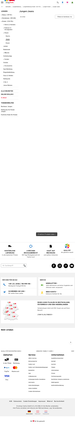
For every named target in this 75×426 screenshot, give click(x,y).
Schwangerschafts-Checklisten (36, 379)
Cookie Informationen (34, 391)
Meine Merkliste (32, 388)
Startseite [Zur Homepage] (8, 6)
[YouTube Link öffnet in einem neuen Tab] (72, 266)
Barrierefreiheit (59, 401)
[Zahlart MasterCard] (15, 369)
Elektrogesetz (55, 382)
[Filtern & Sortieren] (64, 17)
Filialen (53, 367)
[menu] (2, 2)
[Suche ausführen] (24, 265)
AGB (10, 401)
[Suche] (11, 265)
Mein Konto (31, 382)
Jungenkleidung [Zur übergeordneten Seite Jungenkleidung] (16, 6)
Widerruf (50, 401)
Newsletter (31, 370)
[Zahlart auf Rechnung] (16, 360)
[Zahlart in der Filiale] (7, 360)
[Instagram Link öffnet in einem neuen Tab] (60, 266)
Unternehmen (55, 370)
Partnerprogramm (56, 376)
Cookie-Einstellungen (30, 401)
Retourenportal (32, 361)
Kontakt (53, 361)
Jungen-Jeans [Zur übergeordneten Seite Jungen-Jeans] (56, 6)
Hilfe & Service (32, 358)
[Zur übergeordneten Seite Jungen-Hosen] (2, 6)
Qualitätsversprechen (57, 358)
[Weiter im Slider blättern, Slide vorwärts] (70, 342)
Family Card (31, 364)
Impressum (41, 401)
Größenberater (32, 376)
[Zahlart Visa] (6, 377)
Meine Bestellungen (33, 385)
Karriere (53, 364)
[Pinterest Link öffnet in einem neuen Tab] (66, 266)
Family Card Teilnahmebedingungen (38, 367)
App (29, 373)
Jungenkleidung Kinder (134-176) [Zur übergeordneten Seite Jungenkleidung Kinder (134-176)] (32, 6)
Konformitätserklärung (57, 385)
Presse (53, 373)
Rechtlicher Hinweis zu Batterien (60, 379)
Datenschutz (18, 401)
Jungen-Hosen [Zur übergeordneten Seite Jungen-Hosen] (47, 6)
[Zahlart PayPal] (6, 369)
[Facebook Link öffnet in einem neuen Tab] (54, 266)
